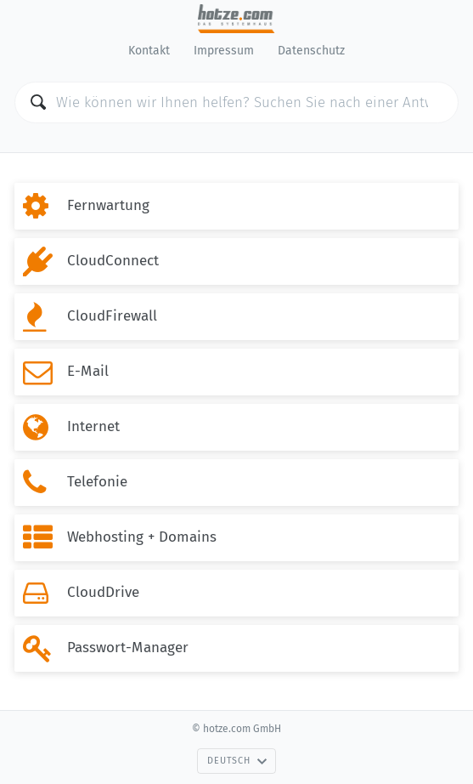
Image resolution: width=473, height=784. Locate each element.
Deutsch (237, 760)
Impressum (224, 50)
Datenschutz (311, 50)
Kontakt (149, 50)
